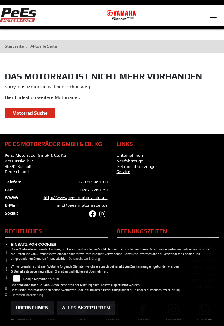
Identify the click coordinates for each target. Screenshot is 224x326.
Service (123, 171)
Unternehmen (130, 155)
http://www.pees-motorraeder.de (76, 197)
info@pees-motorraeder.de (82, 205)
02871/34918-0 (93, 181)
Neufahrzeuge (130, 160)
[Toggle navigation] (213, 15)
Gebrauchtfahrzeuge (136, 166)
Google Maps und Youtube (41, 279)
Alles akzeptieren (86, 308)
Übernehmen (32, 308)
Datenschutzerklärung (84, 258)
